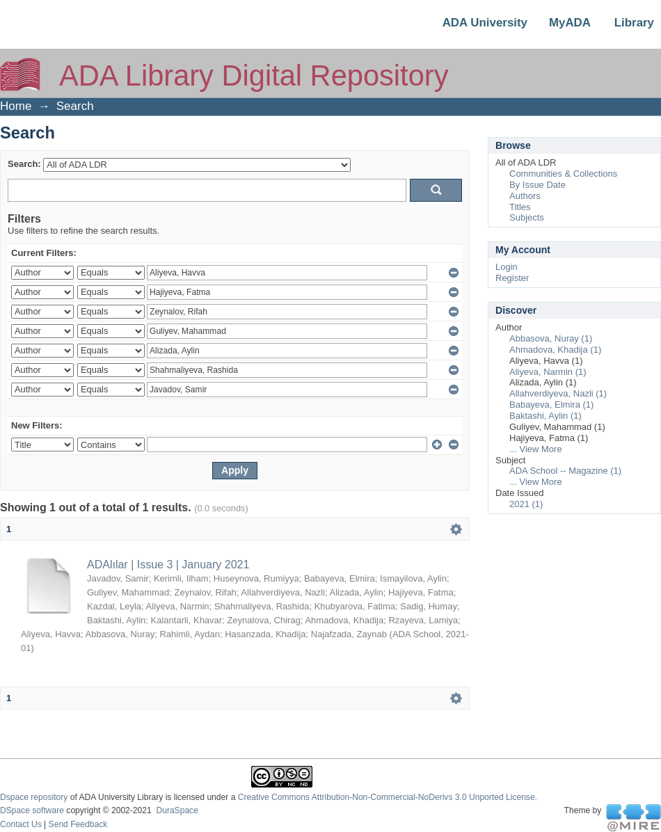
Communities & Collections (563, 173)
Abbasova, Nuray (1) (550, 338)
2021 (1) (526, 504)
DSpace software (32, 810)
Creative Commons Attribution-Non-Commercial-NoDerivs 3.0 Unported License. (387, 797)
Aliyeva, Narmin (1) (548, 372)
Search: (24, 164)
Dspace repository (33, 797)
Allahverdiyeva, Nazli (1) (558, 393)
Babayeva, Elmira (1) (551, 404)
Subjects (526, 217)
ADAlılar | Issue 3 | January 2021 (168, 564)
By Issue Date (537, 184)
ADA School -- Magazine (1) (565, 470)
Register (512, 278)
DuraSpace (177, 810)
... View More (535, 449)
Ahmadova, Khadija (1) (555, 349)
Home (15, 106)
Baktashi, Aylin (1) (545, 415)
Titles (520, 207)
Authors (525, 196)
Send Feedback (78, 824)
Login (506, 267)
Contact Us (21, 824)
